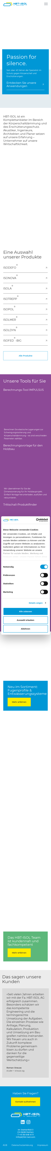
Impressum (42, 1145)
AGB (5, 1145)
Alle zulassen (25, 611)
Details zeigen (36, 603)
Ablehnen (25, 628)
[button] (4, 1035)
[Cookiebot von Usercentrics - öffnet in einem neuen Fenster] (36, 520)
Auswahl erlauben (25, 620)
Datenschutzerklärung (22, 1145)
